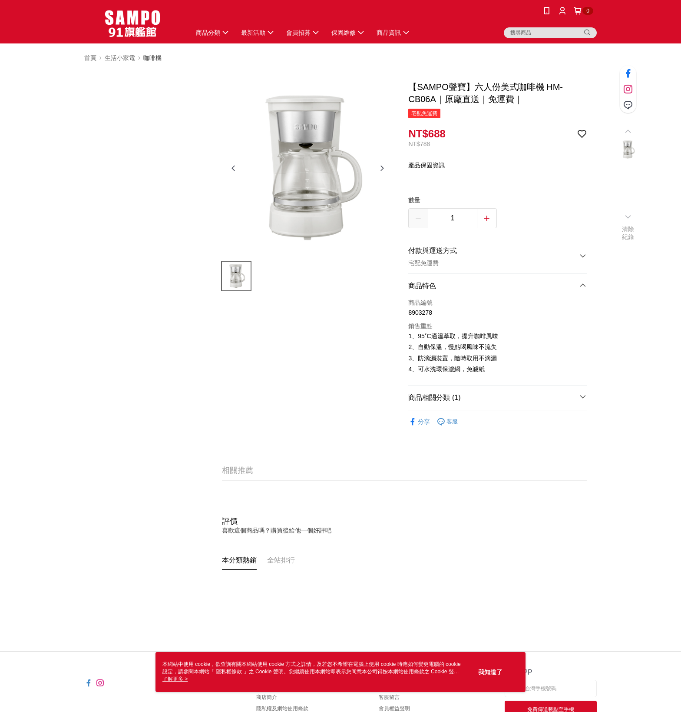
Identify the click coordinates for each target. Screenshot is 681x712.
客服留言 (389, 697)
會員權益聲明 (394, 708)
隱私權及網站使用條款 (282, 708)
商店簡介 (266, 697)
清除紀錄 (628, 233)
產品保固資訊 (426, 165)
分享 (419, 421)
